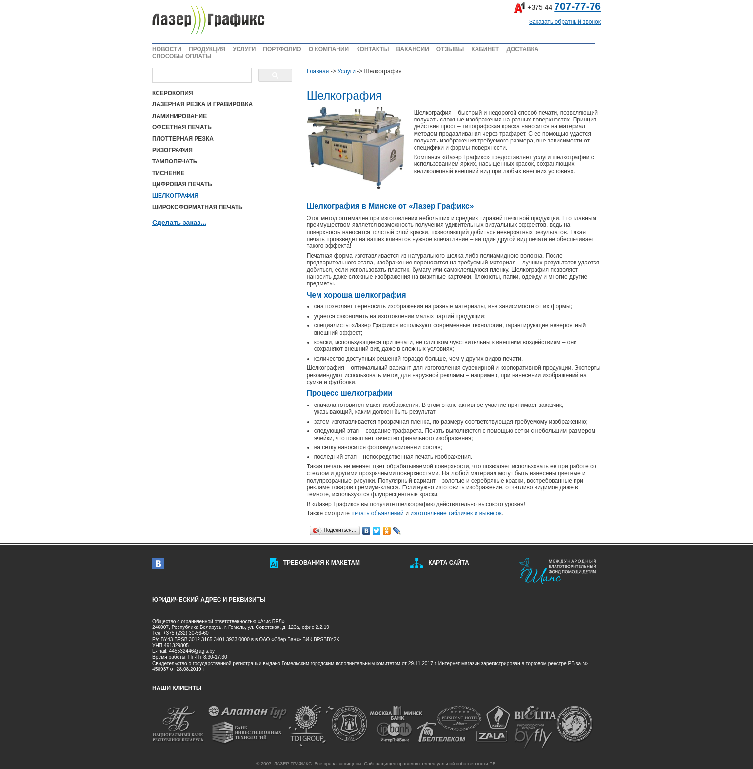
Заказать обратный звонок (565, 22)
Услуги (346, 71)
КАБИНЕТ (485, 49)
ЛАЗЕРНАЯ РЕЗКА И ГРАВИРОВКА (202, 104)
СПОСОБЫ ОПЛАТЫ (182, 56)
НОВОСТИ (166, 49)
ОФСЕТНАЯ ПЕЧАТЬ (182, 127)
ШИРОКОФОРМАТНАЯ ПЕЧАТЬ (197, 207)
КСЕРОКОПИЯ (172, 93)
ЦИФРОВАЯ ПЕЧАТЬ (182, 184)
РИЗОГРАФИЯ (172, 150)
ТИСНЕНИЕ (168, 173)
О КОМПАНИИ (329, 49)
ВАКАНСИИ (412, 49)
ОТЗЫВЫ (450, 49)
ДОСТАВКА (522, 49)
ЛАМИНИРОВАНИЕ (179, 116)
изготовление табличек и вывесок (455, 513)
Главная (318, 71)
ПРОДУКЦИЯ (207, 49)
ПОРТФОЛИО (282, 49)
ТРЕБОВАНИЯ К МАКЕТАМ (321, 563)
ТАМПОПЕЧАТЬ (174, 161)
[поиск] (201, 76)
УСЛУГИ (244, 49)
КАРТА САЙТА (448, 563)
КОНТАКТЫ (372, 49)
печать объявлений (377, 513)
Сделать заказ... (179, 222)
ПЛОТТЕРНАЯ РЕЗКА (183, 138)
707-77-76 (577, 6)
